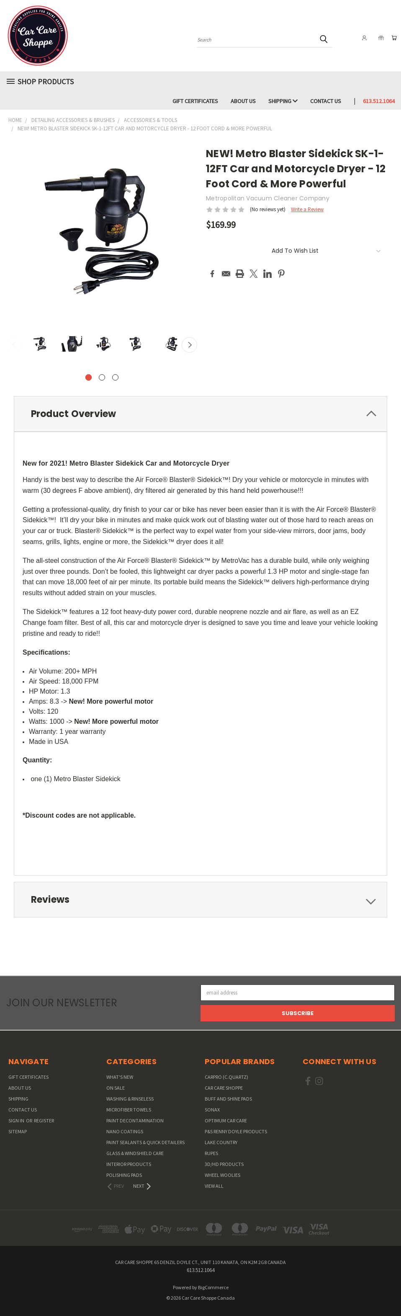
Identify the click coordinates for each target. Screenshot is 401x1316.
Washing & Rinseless (130, 1099)
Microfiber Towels (128, 1109)
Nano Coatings (124, 1131)
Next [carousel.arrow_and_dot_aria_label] (189, 345)
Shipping (283, 101)
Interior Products (128, 1164)
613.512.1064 (379, 101)
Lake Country (221, 1142)
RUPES (211, 1153)
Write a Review (307, 209)
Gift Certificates (195, 101)
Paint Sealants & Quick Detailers (145, 1142)
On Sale (115, 1088)
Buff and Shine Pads (228, 1099)
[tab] (200, 414)
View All (214, 1186)
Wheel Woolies (222, 1175)
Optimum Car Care (226, 1120)
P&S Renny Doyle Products (236, 1131)
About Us (243, 101)
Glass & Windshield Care (135, 1153)
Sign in (16, 1120)
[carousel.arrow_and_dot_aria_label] (102, 377)
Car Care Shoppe (224, 1088)
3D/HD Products (224, 1164)
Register (44, 1120)
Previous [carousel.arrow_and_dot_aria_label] (14, 345)
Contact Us (325, 101)
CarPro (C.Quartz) (226, 1077)
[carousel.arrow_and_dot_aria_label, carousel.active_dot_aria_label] (88, 377)
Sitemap (17, 1131)
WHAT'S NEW (119, 1077)
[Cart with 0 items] (392, 38)
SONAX (212, 1109)
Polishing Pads (124, 1175)
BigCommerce (213, 1287)
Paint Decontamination (135, 1120)
